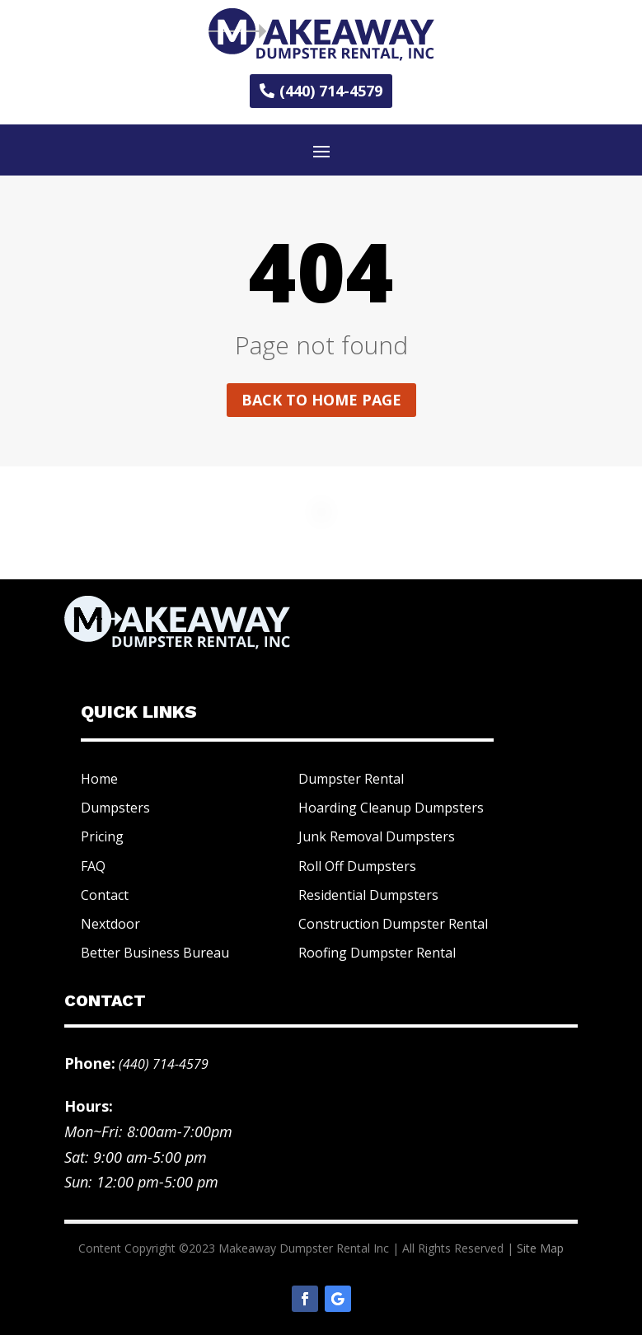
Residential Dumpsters (368, 895)
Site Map (540, 1248)
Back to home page (321, 400)
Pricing (102, 836)
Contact (105, 895)
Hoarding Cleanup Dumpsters (391, 808)
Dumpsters (115, 808)
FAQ (93, 866)
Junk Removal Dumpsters (376, 836)
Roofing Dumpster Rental (377, 953)
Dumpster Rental (351, 779)
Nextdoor (110, 924)
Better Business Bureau (155, 953)
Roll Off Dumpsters (357, 866)
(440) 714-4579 (330, 91)
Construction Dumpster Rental (393, 924)
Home (99, 779)
